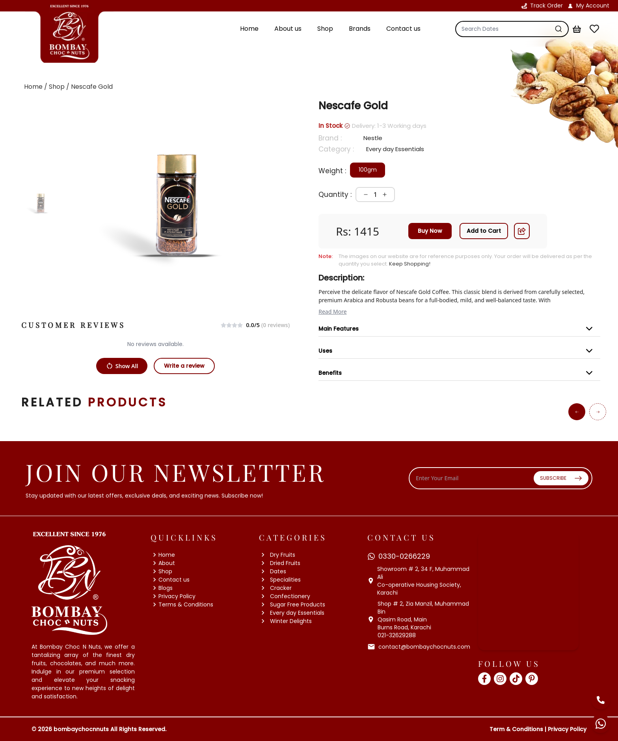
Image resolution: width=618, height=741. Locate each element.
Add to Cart (484, 231)
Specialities (280, 580)
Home (163, 555)
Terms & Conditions (182, 604)
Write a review (184, 366)
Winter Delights (285, 621)
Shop (161, 571)
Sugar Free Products (292, 605)
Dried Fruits (279, 563)
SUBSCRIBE (561, 478)
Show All (122, 366)
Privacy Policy (173, 596)
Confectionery (284, 596)
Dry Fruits (277, 555)
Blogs (162, 588)
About (163, 563)
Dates (272, 571)
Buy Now (430, 231)
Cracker (275, 588)
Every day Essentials (291, 613)
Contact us (170, 580)
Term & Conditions (516, 729)
